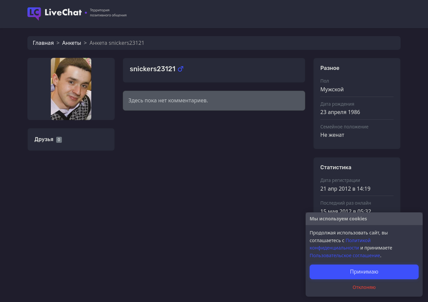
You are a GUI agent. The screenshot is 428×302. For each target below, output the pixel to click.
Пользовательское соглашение (345, 255)
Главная (43, 42)
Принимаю (364, 271)
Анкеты (71, 42)
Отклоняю (364, 287)
